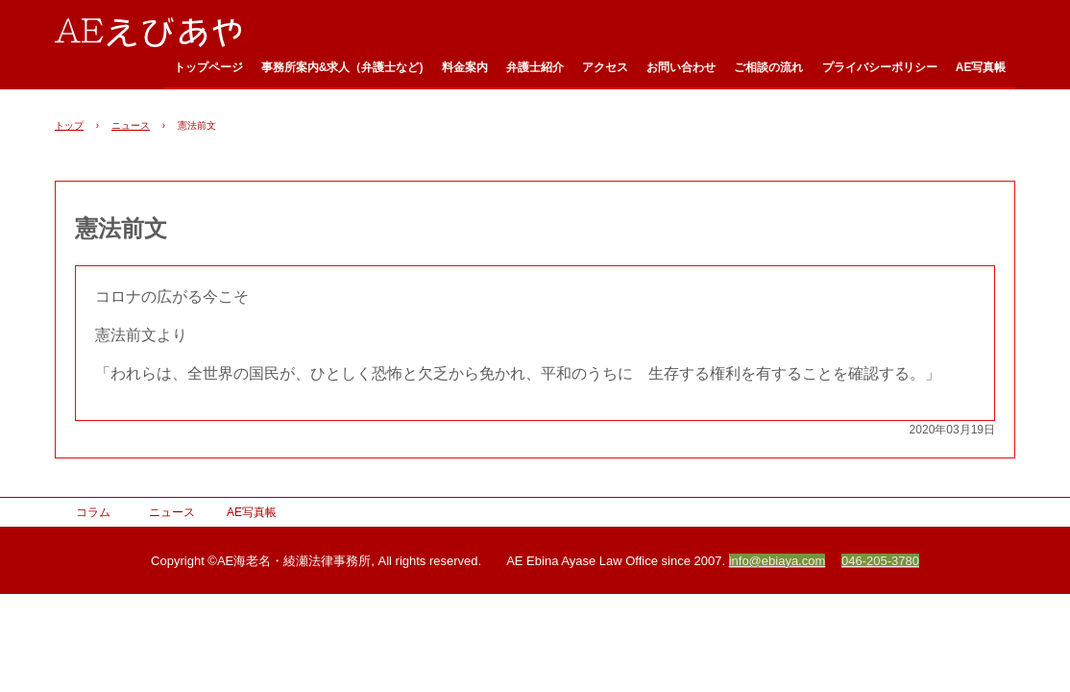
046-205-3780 (880, 561)
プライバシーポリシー (879, 67)
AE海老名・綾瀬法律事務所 (157, 30)
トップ (69, 125)
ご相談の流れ (768, 67)
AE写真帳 (981, 67)
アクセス (605, 67)
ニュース (130, 125)
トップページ (208, 67)
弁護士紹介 (535, 67)
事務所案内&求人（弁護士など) (342, 67)
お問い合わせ (681, 67)
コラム (93, 512)
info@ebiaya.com (777, 561)
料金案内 (465, 67)
